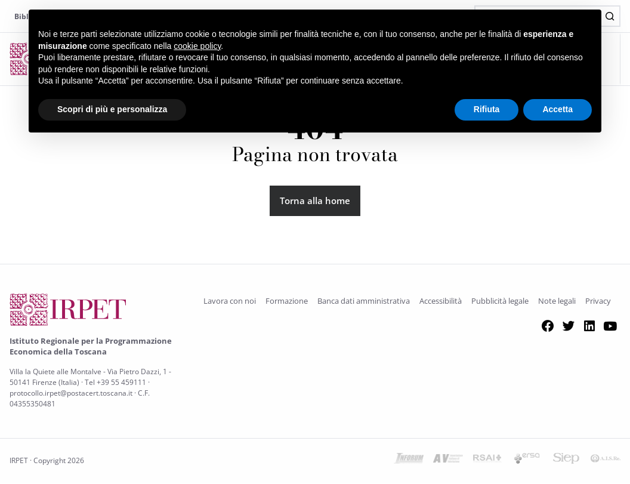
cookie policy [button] (197, 46)
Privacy (598, 301)
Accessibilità (440, 301)
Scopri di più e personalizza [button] (112, 109)
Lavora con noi (229, 301)
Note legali (557, 301)
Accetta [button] (557, 109)
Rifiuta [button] (487, 109)
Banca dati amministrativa (363, 301)
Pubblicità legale (500, 301)
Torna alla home (315, 201)
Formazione (286, 301)
